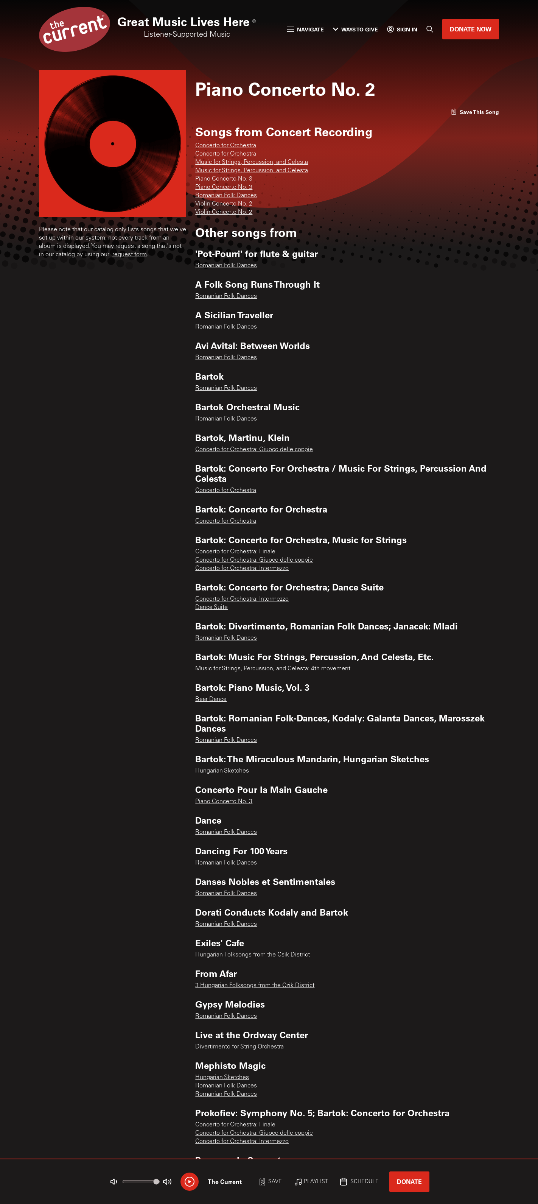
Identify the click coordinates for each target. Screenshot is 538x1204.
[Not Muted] (114, 1181)
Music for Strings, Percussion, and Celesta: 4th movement (272, 669)
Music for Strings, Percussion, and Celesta (251, 162)
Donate (409, 1181)
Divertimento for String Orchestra (239, 1047)
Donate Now (470, 29)
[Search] (429, 29)
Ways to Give (355, 29)
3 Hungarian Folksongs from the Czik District (254, 986)
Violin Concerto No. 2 (223, 204)
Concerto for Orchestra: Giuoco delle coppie (254, 450)
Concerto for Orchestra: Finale (235, 552)
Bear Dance (211, 699)
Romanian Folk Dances (226, 196)
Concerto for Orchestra (225, 146)
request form (129, 255)
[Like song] (475, 112)
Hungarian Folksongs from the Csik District (252, 955)
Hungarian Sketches (222, 771)
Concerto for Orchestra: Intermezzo (242, 568)
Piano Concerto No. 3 (223, 179)
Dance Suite (211, 607)
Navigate (305, 29)
